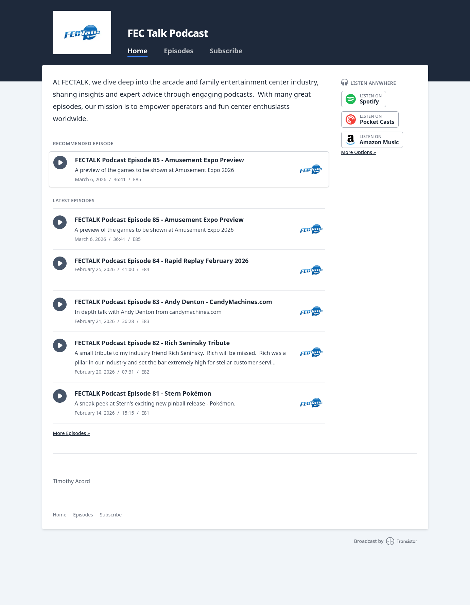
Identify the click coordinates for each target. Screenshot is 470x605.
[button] (60, 162)
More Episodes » (71, 433)
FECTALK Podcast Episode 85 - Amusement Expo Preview (159, 160)
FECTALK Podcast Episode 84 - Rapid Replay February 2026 (162, 261)
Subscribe (226, 51)
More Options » (358, 152)
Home (137, 51)
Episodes (178, 51)
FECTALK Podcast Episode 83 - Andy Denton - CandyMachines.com (173, 302)
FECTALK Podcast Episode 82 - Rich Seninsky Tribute (152, 343)
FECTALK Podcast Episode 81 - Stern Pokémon (143, 393)
